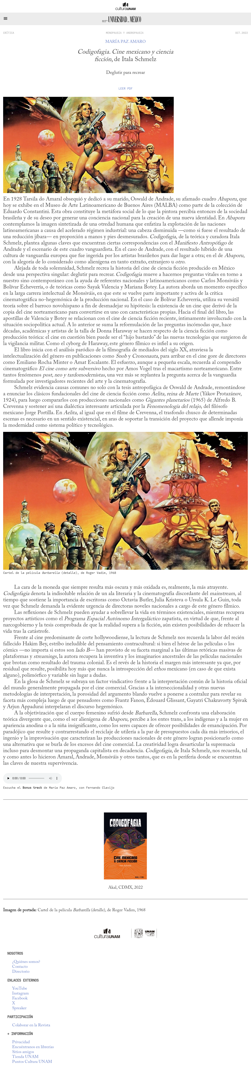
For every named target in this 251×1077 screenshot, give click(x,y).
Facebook (19, 998)
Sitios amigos (23, 1052)
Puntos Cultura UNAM (32, 1062)
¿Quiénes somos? (26, 962)
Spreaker (19, 1008)
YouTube (19, 989)
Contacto (20, 967)
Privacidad (21, 1042)
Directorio (20, 972)
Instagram (20, 994)
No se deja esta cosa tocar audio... (32, 778)
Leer (125, 89)
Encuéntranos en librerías (33, 1047)
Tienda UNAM (25, 1057)
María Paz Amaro (125, 42)
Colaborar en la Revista (31, 1025)
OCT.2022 (241, 33)
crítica (8, 33)
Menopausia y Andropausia (125, 33)
